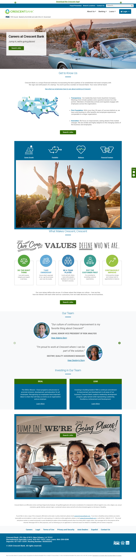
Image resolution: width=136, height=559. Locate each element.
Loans (111, 11)
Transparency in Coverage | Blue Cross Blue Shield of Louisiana (107, 555)
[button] (15, 2)
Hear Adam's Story (59, 338)
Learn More (40, 404)
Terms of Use (48, 529)
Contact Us (100, 6)
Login (124, 11)
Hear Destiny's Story (76, 360)
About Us (91, 11)
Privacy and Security (65, 529)
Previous (14, 343)
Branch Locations (89, 6)
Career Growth (29, 150)
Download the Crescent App (67, 2)
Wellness (81, 150)
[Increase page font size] (133, 175)
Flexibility (55, 150)
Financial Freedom (107, 150)
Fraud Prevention (76, 6)
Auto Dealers (82, 529)
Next (119, 343)
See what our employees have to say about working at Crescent (68, 89)
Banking (102, 11)
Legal (38, 529)
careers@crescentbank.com (82, 516)
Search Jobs (16, 48)
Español (94, 529)
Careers (29, 529)
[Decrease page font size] (133, 172)
